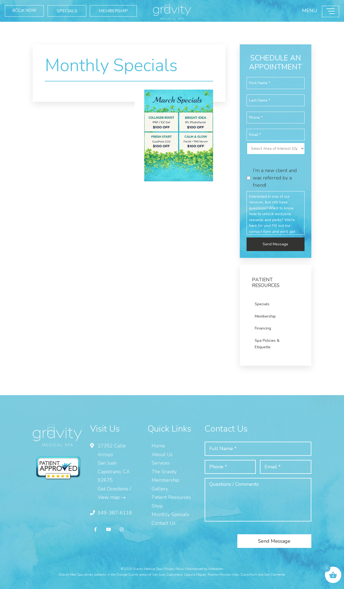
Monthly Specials (170, 514)
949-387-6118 (115, 512)
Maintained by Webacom (204, 568)
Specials (262, 303)
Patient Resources (171, 496)
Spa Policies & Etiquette (267, 343)
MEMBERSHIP (32, 19)
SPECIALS (72, 8)
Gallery (160, 488)
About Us (162, 453)
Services (161, 462)
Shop (157, 505)
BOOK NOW (28, 8)
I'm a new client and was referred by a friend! (275, 177)
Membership (265, 315)
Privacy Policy (174, 568)
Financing (263, 327)
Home (158, 445)
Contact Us (164, 522)
